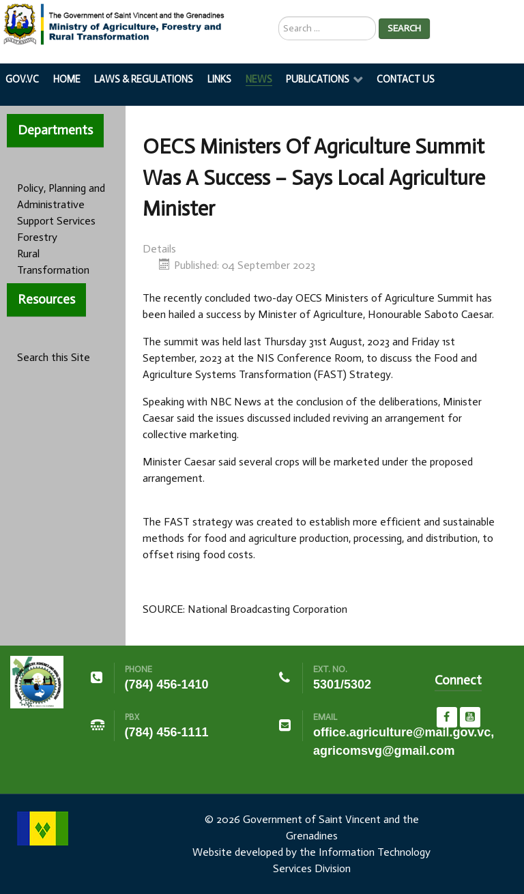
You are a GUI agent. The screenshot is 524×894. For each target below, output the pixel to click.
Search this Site (53, 357)
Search (404, 28)
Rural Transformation (53, 261)
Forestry (37, 237)
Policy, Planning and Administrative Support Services (61, 204)
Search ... (278, 16)
